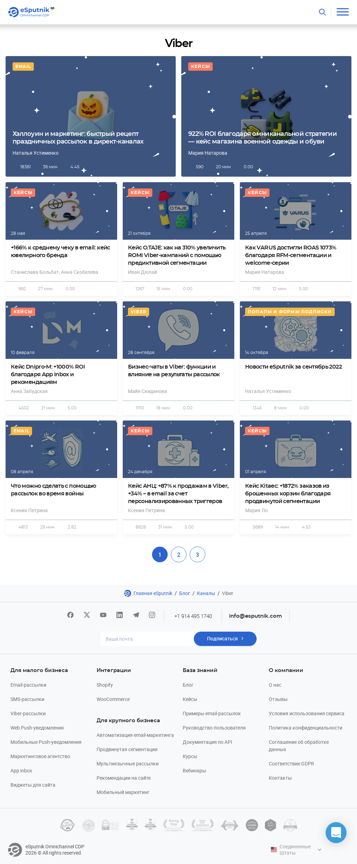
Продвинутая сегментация (127, 749)
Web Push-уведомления (37, 727)
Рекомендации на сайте (124, 777)
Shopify (105, 684)
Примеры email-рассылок (212, 713)
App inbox (21, 770)
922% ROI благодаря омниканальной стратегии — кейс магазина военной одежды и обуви (262, 138)
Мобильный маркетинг (123, 792)
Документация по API (207, 742)
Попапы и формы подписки (290, 312)
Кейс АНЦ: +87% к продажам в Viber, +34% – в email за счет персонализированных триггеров (178, 493)
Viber (138, 312)
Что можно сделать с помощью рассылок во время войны (53, 489)
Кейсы (200, 66)
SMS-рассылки (27, 699)
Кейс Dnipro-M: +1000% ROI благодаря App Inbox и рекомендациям (48, 374)
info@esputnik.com (255, 616)
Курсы (190, 756)
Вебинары (194, 770)
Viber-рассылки (28, 713)
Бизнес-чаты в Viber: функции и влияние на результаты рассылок (174, 370)
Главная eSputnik (153, 593)
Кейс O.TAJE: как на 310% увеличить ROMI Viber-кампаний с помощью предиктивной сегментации (176, 255)
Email (23, 66)
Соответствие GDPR (291, 763)
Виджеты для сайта (32, 784)
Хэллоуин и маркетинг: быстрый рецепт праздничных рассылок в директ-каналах (78, 138)
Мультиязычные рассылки (128, 763)
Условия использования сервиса (306, 713)
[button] (336, 832)
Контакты (280, 777)
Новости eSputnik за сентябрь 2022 (293, 367)
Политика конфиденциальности (305, 727)
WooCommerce (113, 699)
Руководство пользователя (214, 727)
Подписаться (222, 638)
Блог (184, 593)
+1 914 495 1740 (193, 615)
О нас (275, 684)
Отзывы (278, 699)
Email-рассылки (28, 684)
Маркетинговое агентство (40, 756)
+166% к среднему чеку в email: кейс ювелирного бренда (60, 251)
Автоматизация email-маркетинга (135, 735)
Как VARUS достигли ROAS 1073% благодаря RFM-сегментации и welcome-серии (290, 255)
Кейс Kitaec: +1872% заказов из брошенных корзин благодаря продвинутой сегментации (288, 493)
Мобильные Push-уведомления (46, 742)
